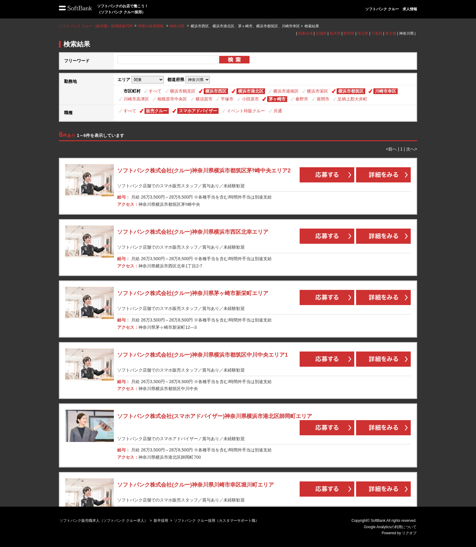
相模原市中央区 (172, 99)
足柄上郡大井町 (352, 99)
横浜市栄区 (317, 91)
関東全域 (305, 33)
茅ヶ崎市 (277, 99)
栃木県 (335, 33)
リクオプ (409, 533)
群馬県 (348, 33)
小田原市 (250, 99)
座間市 (323, 99)
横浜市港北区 (251, 91)
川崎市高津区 (136, 99)
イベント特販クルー (246, 110)
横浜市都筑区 (351, 91)
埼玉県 (362, 33)
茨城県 (321, 33)
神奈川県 (177, 26)
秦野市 (301, 99)
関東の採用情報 (151, 26)
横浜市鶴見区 (182, 91)
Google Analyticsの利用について (390, 527)
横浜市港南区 (286, 91)
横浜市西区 (215, 91)
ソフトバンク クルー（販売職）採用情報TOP (96, 26)
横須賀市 (203, 99)
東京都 (390, 33)
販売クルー (156, 110)
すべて (155, 91)
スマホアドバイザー (198, 110)
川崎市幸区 (385, 91)
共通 (278, 110)
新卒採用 (161, 520)
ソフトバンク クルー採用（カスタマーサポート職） (216, 520)
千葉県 (376, 33)
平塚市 (227, 99)
